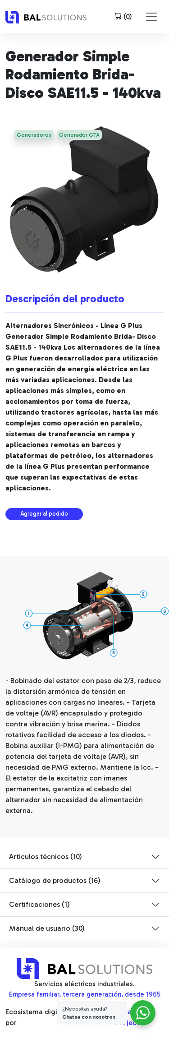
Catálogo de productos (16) (54, 880)
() (123, 16)
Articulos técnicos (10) (45, 856)
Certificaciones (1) (39, 904)
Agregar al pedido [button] (44, 513)
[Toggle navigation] (151, 16)
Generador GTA (79, 135)
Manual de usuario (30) (47, 928)
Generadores (34, 135)
